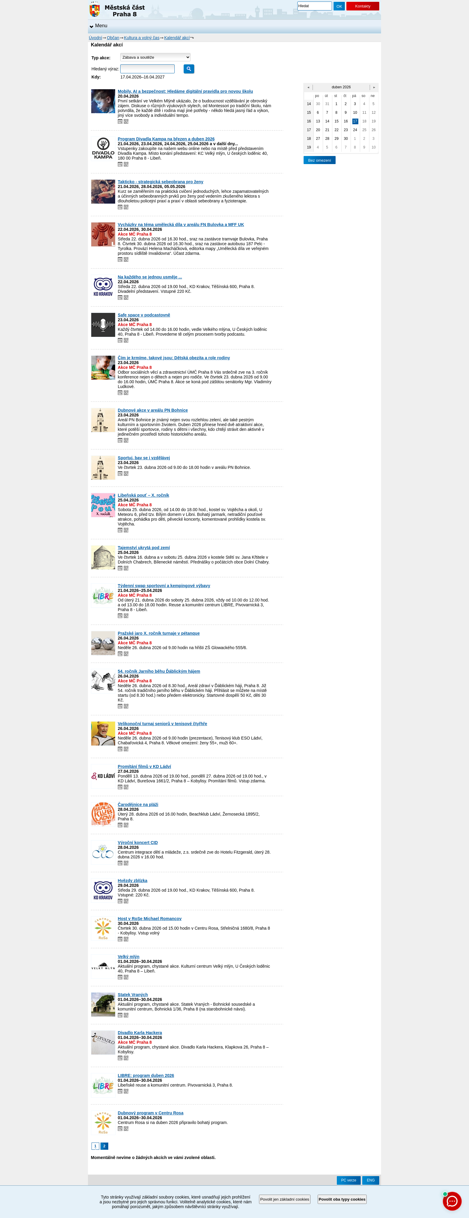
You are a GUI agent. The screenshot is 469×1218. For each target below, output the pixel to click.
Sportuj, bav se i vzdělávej (144, 457)
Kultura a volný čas (141, 37)
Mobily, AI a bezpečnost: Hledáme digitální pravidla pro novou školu (185, 91)
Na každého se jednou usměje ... (150, 277)
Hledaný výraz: (105, 68)
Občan (113, 37)
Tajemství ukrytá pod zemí (144, 547)
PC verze (348, 1180)
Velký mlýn (128, 956)
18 (364, 121)
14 (327, 121)
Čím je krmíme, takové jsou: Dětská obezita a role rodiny (174, 357)
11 (364, 112)
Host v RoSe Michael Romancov (150, 918)
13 (318, 121)
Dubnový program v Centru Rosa (150, 1113)
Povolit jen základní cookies (284, 1199)
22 (337, 130)
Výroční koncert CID (138, 842)
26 (374, 130)
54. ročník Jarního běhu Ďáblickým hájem (159, 671)
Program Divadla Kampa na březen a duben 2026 (166, 139)
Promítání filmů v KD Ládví (144, 766)
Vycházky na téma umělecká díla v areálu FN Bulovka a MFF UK (181, 224)
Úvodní (95, 37)
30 (318, 104)
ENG (371, 1180)
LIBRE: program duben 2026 (146, 1075)
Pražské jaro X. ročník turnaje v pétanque (159, 633)
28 (327, 139)
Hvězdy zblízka (132, 880)
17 (355, 121)
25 (364, 130)
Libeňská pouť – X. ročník (143, 495)
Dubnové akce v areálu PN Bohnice (153, 410)
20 (318, 130)
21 (327, 130)
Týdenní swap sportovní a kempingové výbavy (164, 585)
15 (337, 121)
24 (355, 130)
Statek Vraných (133, 994)
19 (374, 121)
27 (318, 139)
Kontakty (362, 6)
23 (346, 130)
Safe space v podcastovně (144, 315)
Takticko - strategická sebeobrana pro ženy (160, 181)
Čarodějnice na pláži (138, 804)
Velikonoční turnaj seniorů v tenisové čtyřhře (162, 723)
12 (374, 112)
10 (355, 112)
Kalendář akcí (177, 37)
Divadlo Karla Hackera (140, 1032)
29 (337, 139)
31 (327, 104)
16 (346, 121)
